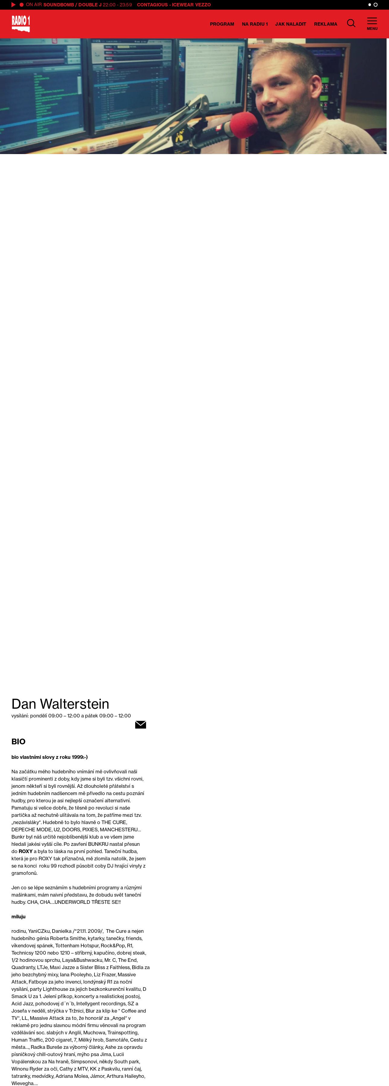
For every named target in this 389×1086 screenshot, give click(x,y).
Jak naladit (290, 24)
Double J (90, 5)
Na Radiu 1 (255, 24)
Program (222, 24)
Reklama (325, 24)
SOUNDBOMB (58, 5)
